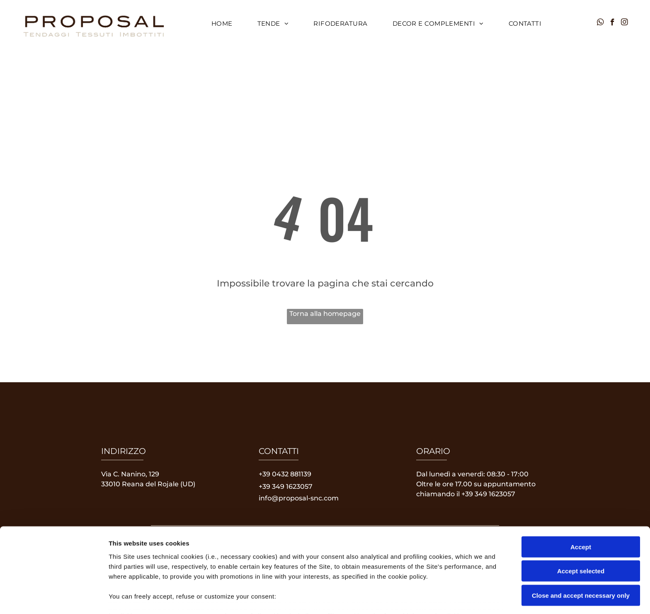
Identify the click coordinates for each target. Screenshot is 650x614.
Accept (580, 492)
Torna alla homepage (325, 314)
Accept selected (580, 516)
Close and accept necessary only (581, 541)
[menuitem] (222, 24)
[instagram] (624, 23)
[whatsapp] (600, 23)
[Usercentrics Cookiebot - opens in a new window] (53, 598)
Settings (421, 597)
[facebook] (612, 23)
